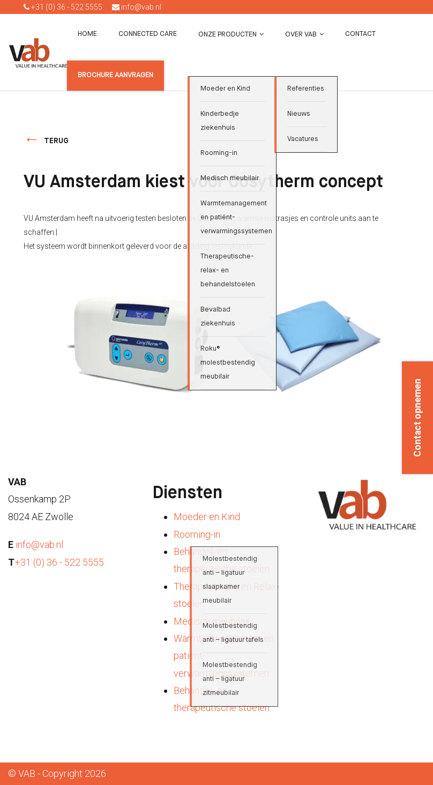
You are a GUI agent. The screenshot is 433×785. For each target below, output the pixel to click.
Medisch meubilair (212, 621)
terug (56, 141)
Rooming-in (197, 534)
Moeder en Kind (207, 516)
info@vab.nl (136, 7)
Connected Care (147, 34)
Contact (360, 34)
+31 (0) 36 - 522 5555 (63, 7)
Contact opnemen (417, 418)
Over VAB (301, 34)
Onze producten (227, 34)
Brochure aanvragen (115, 75)
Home (87, 34)
